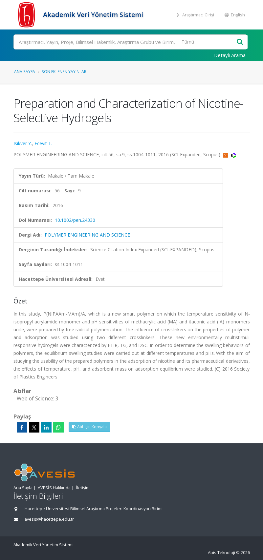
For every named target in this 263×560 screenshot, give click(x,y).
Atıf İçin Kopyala (89, 427)
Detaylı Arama (230, 55)
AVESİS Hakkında (54, 488)
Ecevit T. (43, 143)
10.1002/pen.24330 (75, 220)
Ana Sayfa (24, 71)
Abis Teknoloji (221, 552)
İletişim (83, 488)
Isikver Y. (22, 143)
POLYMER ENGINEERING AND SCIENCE (87, 235)
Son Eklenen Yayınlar (64, 71)
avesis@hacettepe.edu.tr (49, 519)
